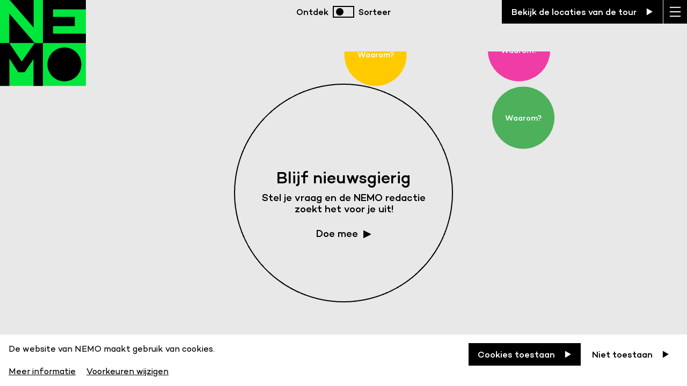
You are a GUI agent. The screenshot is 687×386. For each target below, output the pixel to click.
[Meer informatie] (43, 370)
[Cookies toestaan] (525, 354)
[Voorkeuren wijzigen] (127, 370)
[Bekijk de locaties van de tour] (582, 12)
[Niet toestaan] (630, 354)
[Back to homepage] (43, 53)
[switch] (343, 12)
